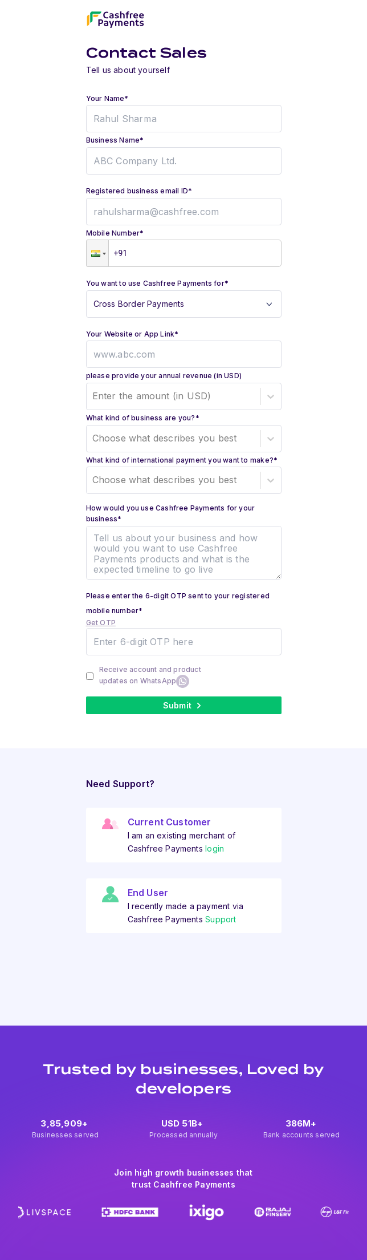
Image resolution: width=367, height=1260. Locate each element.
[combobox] (93, 396)
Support (220, 919)
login (214, 848)
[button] (97, 253)
